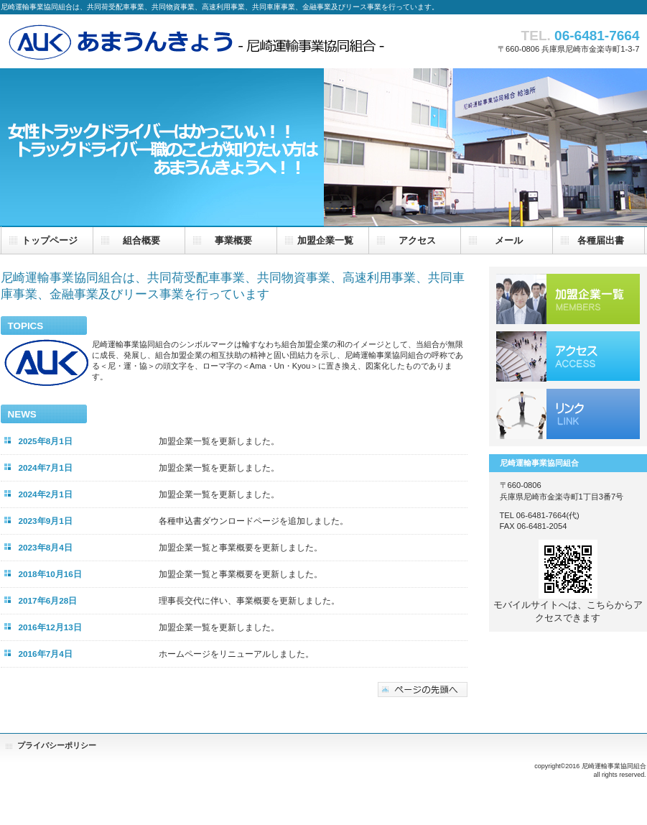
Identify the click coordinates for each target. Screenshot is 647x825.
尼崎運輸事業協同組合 (194, 41)
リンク (568, 414)
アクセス (568, 356)
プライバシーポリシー (56, 745)
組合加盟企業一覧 (568, 299)
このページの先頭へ (422, 689)
